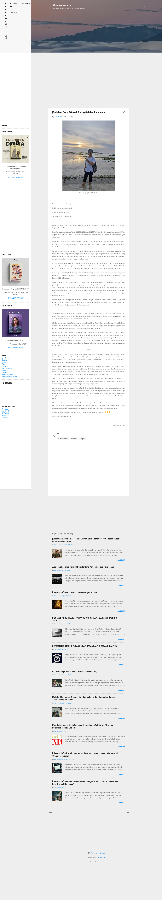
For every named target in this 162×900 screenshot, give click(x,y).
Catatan (74, 439)
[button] (123, 112)
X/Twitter (5, 413)
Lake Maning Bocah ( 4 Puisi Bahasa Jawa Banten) (74, 671)
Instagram (5, 415)
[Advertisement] (70, 24)
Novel (4, 362)
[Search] (143, 6)
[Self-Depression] (8, 375)
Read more (120, 560)
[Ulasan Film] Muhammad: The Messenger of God (74, 592)
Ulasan (4, 370)
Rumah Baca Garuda (9, 377)
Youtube (5, 409)
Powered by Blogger (96, 853)
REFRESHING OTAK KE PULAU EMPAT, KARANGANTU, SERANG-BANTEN (84, 646)
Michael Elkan (101, 857)
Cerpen (82, 439)
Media (4, 372)
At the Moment (63, 439)
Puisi (4, 366)
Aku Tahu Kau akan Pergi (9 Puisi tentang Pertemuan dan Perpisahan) (83, 567)
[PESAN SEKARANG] (15, 177)
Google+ (5, 417)
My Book (5, 358)
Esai (3, 364)
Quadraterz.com (62, 5)
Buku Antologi (7, 368)
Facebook (5, 411)
